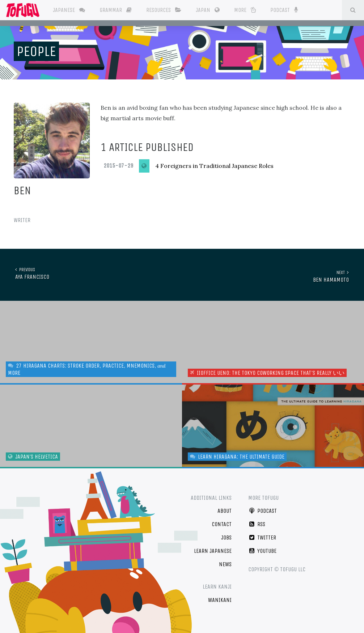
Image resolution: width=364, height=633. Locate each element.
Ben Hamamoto (332, 273)
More (247, 9)
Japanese (71, 9)
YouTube (262, 548)
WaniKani (220, 597)
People (36, 51)
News (225, 561)
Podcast (286, 9)
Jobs (226, 535)
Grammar (118, 9)
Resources (165, 9)
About (224, 508)
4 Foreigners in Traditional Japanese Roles (214, 165)
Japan (210, 9)
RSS (256, 521)
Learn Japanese (213, 548)
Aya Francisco (31, 273)
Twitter (262, 535)
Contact (222, 521)
